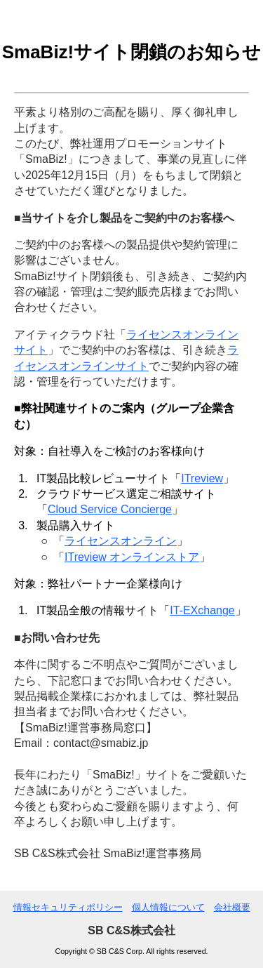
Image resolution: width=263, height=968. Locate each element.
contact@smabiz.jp (100, 743)
